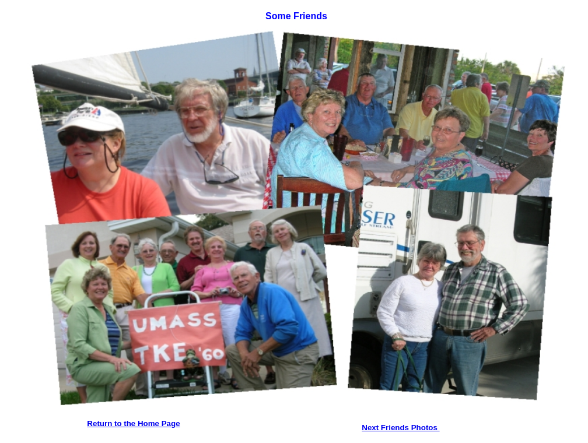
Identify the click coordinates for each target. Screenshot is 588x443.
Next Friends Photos (400, 427)
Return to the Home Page (133, 423)
